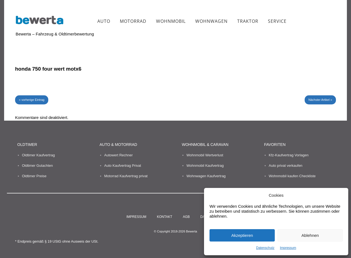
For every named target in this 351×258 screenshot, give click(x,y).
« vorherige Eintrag (31, 99)
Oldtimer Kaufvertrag (38, 155)
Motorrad (133, 21)
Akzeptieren (242, 235)
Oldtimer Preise (34, 176)
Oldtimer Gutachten (37, 165)
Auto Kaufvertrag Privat (122, 165)
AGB (186, 217)
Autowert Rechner (118, 155)
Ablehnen (310, 235)
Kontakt (164, 217)
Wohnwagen (211, 21)
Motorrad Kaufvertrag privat (126, 176)
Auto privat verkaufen (285, 165)
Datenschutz (265, 248)
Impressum (288, 248)
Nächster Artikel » (320, 99)
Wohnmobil (171, 21)
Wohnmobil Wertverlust (204, 155)
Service (277, 21)
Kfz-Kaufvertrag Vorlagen (288, 155)
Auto (103, 21)
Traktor (247, 21)
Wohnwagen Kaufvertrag (206, 176)
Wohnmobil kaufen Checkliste (292, 176)
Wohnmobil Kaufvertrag (205, 165)
